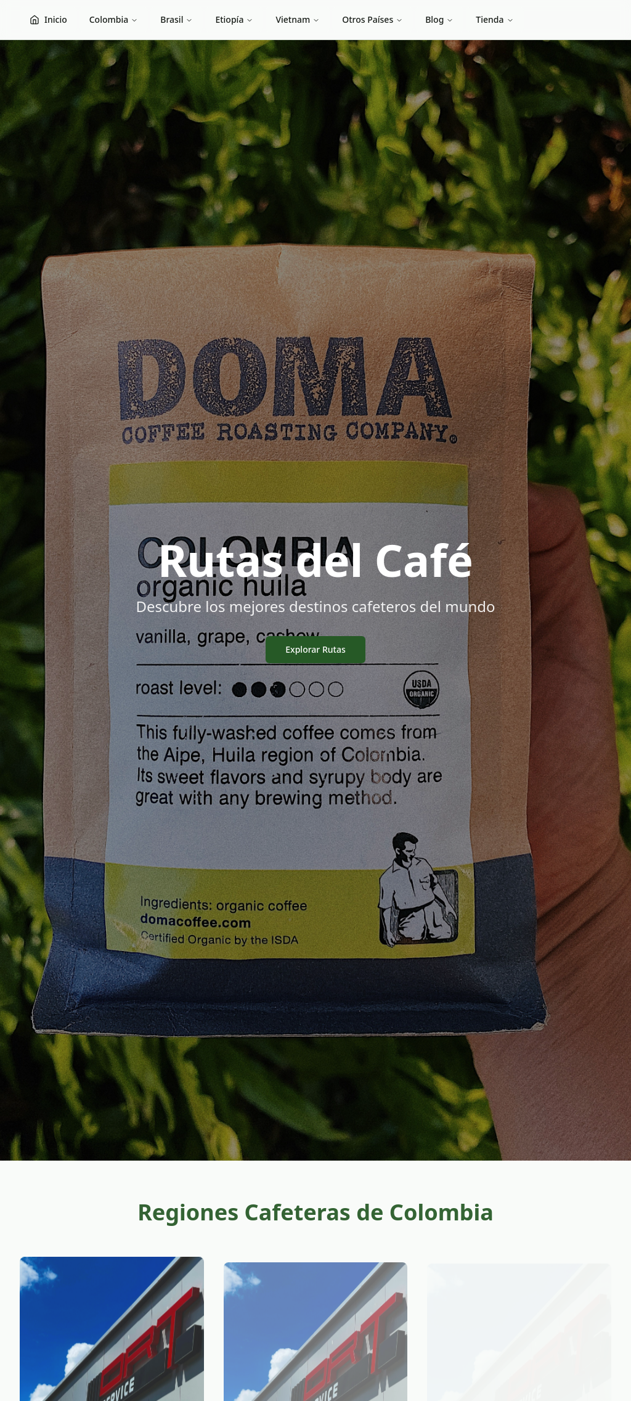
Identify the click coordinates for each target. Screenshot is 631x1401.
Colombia (114, 19)
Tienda (494, 19)
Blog (439, 19)
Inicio (48, 19)
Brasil (176, 19)
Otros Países (372, 19)
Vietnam (297, 19)
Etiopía (234, 19)
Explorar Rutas (315, 649)
